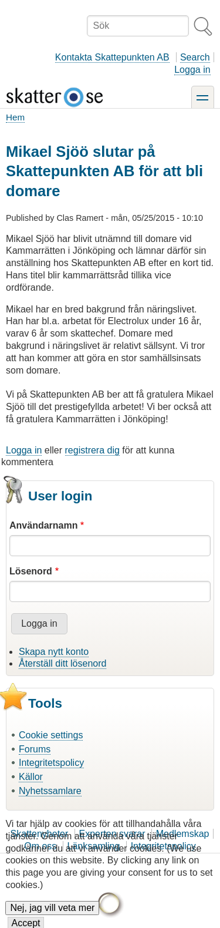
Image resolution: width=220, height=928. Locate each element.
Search (195, 57)
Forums (34, 749)
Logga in (192, 70)
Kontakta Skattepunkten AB (112, 57)
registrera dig (92, 450)
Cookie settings (51, 735)
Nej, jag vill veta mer (52, 917)
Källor (31, 777)
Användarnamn (43, 525)
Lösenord (30, 571)
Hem (15, 117)
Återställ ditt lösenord (62, 663)
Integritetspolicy (51, 763)
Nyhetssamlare (50, 791)
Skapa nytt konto (54, 652)
